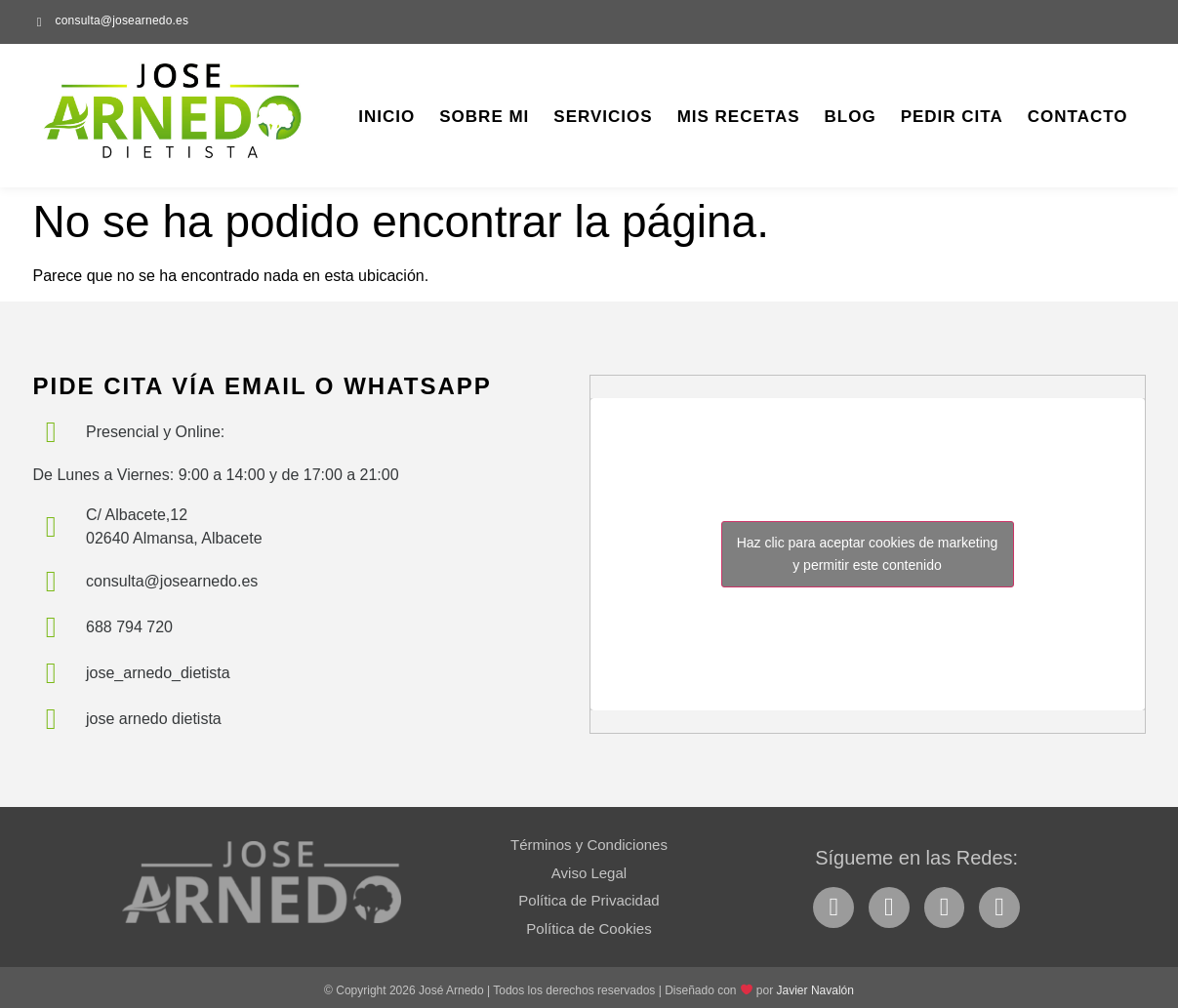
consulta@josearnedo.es (122, 20)
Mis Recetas (738, 116)
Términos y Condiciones (589, 844)
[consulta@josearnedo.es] (39, 22)
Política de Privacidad (588, 900)
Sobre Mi (484, 116)
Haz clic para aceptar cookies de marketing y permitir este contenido (867, 554)
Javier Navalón (815, 990)
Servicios (602, 116)
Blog (850, 116)
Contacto (1078, 116)
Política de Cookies (588, 928)
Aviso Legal (589, 873)
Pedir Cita (952, 116)
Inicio (386, 116)
